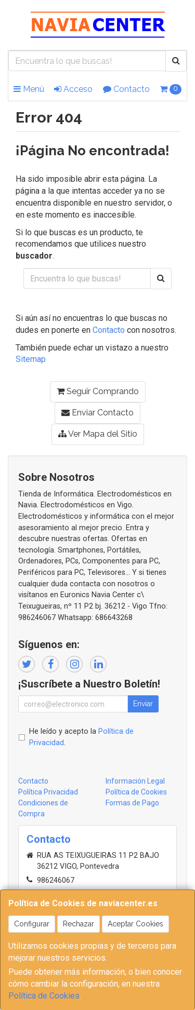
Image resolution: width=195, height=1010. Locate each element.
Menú (29, 89)
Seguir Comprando (98, 391)
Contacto (126, 89)
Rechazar (78, 924)
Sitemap (31, 359)
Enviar (143, 703)
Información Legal (135, 781)
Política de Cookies (44, 996)
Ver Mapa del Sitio (97, 434)
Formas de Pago (132, 803)
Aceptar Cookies (135, 924)
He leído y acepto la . (81, 737)
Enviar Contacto (97, 413)
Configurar (31, 924)
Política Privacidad (48, 792)
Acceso (73, 89)
